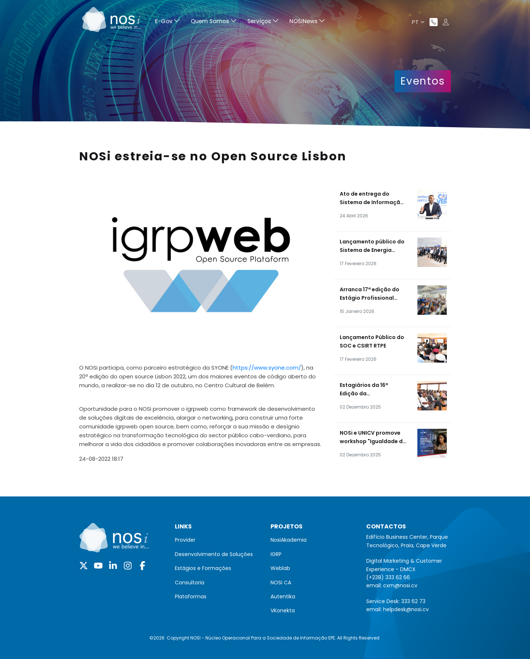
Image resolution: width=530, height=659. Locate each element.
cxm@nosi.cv (400, 585)
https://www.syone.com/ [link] (267, 367)
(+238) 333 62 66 (388, 577)
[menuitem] (167, 22)
